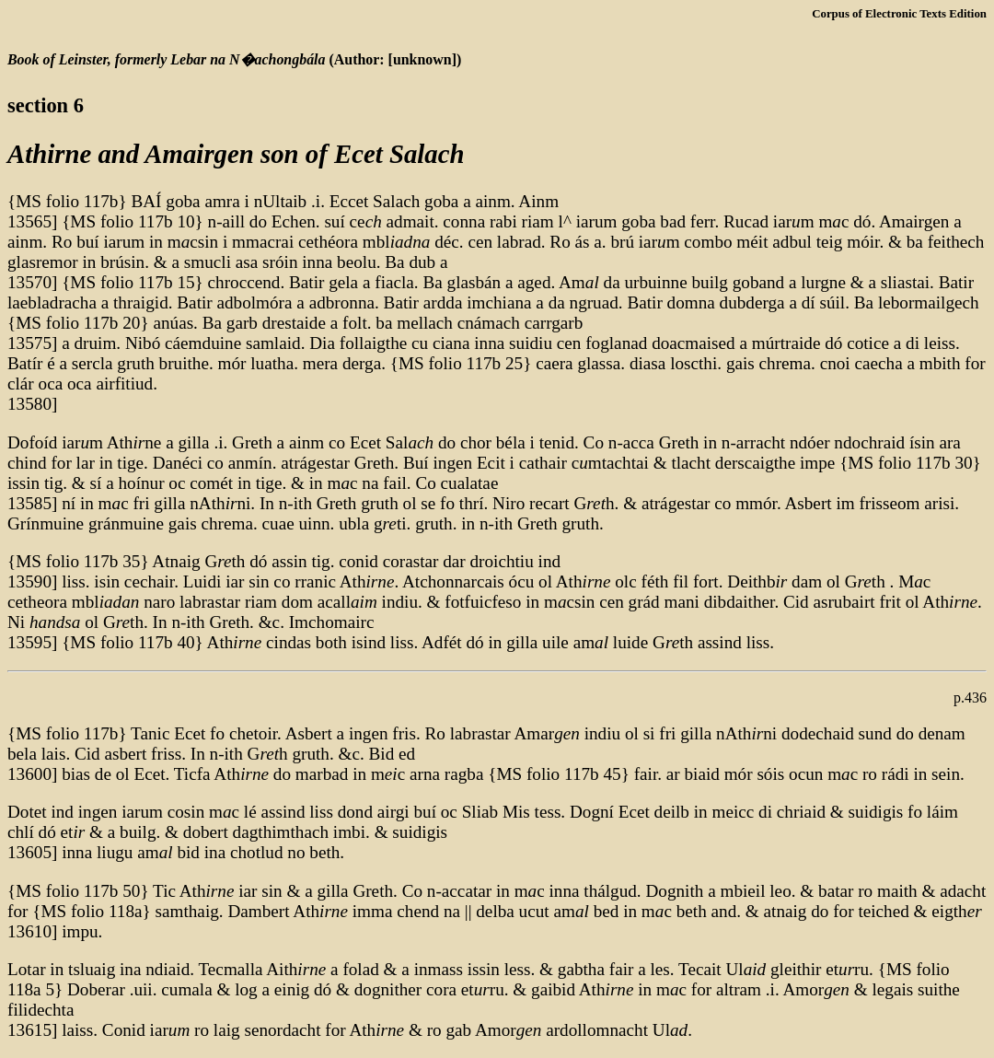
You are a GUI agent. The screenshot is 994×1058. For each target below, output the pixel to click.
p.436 (970, 697)
